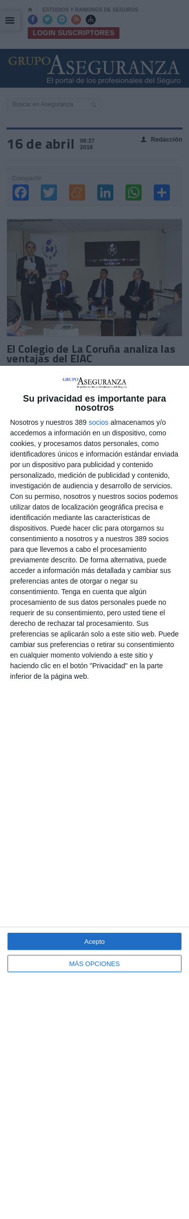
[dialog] (94, 792)
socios (99, 422)
